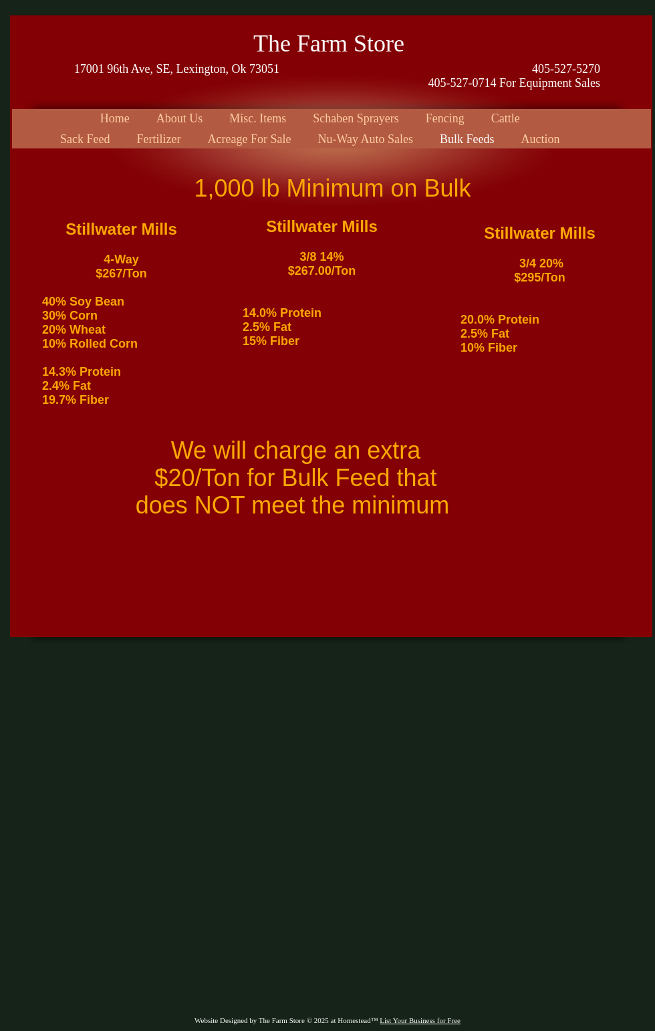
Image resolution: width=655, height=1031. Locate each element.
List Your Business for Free (420, 1020)
